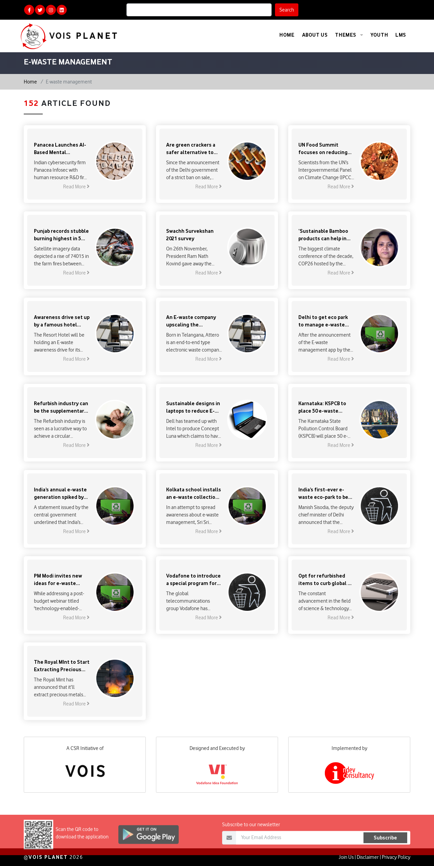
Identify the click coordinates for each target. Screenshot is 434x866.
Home (286, 35)
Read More (76, 187)
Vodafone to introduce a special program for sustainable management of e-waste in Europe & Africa (193, 579)
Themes (349, 35)
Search (286, 10)
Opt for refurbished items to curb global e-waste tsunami (325, 579)
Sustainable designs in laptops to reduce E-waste (193, 407)
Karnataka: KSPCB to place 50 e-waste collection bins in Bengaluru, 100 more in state (325, 407)
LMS (400, 35)
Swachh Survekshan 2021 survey (190, 235)
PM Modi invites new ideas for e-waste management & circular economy (58, 579)
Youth (379, 35)
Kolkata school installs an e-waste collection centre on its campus (193, 493)
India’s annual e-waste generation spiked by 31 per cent (60, 493)
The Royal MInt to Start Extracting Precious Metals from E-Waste (62, 666)
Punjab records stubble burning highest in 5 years (61, 235)
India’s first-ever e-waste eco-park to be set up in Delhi (323, 493)
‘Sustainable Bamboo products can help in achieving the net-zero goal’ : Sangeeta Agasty (325, 235)
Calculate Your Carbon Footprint (372, 10)
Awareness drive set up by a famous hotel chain (62, 321)
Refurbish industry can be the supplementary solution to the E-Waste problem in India (61, 407)
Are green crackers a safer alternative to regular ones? (190, 149)
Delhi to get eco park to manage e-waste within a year (323, 321)
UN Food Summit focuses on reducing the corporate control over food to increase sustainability (324, 149)
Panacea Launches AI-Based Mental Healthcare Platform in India (61, 149)
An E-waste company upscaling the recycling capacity (191, 321)
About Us (315, 35)
